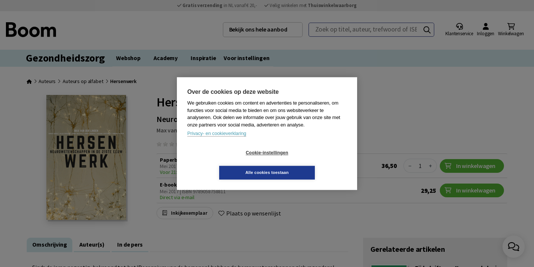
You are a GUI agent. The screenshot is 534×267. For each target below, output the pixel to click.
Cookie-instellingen (223, 162)
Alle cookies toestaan (311, 162)
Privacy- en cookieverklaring (216, 143)
